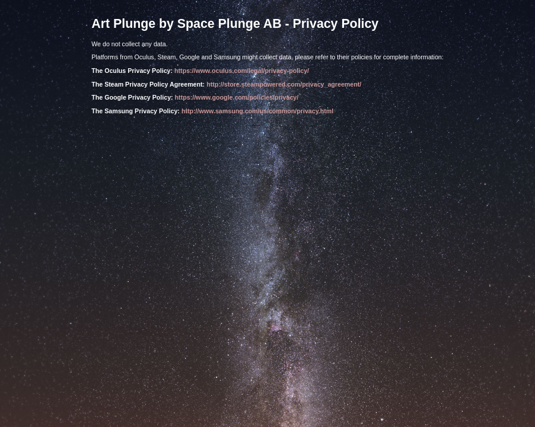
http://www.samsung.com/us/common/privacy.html (257, 110)
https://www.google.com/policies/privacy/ (237, 97)
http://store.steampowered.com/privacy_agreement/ (283, 84)
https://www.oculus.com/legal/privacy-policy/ (241, 70)
